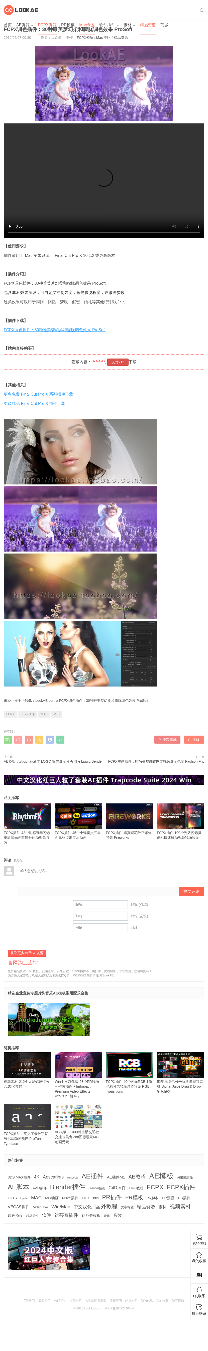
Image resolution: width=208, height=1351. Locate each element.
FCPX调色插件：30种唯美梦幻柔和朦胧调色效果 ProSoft (55, 330)
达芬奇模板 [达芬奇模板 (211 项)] (91, 1215)
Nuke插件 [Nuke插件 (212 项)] (70, 1198)
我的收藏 (162, 1300)
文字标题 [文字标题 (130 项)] (127, 1207)
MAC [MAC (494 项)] (36, 1197)
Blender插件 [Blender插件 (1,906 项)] (67, 1187)
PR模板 (68, 25)
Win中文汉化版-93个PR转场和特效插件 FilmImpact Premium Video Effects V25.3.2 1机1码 (78, 1075)
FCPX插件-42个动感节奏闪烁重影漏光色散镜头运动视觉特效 (27, 824)
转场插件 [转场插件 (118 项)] (32, 1216)
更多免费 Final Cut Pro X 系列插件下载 (38, 394)
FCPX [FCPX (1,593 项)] (155, 1187)
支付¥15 (118, 362)
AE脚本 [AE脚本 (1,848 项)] (18, 1187)
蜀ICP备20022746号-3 (120, 1308)
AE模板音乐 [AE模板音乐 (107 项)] (185, 1177)
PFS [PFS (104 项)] (95, 1198)
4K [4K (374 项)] (37, 1176)
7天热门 (29, 1300)
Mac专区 (87, 25)
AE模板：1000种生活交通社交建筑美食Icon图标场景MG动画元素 (78, 1124)
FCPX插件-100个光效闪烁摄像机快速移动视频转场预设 (180, 821)
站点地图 (131, 1300)
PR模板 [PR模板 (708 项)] (134, 1197)
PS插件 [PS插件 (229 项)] (184, 1198)
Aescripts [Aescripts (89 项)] (72, 1177)
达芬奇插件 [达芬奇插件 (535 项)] (66, 1215)
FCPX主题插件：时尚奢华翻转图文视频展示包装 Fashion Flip (156, 761)
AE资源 (23, 25)
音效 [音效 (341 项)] (117, 1215)
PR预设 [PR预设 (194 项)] (168, 1198)
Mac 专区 (103, 38)
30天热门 (44, 1300)
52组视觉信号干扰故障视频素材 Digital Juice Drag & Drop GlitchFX (180, 1072)
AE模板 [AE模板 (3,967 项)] (161, 1176)
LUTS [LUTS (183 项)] (12, 1198)
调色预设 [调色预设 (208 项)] (15, 1216)
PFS (57, 714)
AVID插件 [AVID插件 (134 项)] (40, 1188)
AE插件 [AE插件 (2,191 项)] (92, 1176)
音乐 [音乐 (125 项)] (107, 1216)
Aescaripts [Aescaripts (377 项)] (53, 1176)
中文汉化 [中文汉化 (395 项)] (83, 1206)
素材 (128, 25)
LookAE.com (45, 701)
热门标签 (60, 1300)
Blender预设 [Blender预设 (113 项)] (97, 1188)
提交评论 (191, 891)
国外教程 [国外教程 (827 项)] (106, 1206)
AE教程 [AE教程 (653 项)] (137, 1176)
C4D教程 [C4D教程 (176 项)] (136, 1188)
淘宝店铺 (178, 1300)
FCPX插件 (28, 714)
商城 (164, 25)
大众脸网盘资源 (95, 1300)
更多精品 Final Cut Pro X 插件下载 (34, 403)
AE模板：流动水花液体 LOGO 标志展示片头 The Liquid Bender (53, 761)
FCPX (10, 714)
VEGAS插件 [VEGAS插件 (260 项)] (19, 1207)
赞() (194, 739)
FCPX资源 (47, 25)
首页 (8, 25)
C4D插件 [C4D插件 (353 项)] (117, 1187)
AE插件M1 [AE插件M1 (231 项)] (116, 1177)
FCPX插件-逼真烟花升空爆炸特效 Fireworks (129, 821)
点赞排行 (76, 1300)
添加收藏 (167, 739)
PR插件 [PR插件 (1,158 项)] (112, 1197)
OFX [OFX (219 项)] (85, 1198)
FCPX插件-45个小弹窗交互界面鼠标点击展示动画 (78, 821)
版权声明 (116, 1300)
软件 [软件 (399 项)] (46, 1215)
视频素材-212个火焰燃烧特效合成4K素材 (27, 1070)
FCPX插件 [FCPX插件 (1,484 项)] (181, 1187)
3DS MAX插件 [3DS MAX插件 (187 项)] (19, 1177)
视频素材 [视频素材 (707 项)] (180, 1206)
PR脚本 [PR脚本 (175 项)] (152, 1198)
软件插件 (107, 25)
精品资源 (148, 25)
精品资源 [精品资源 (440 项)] (146, 1206)
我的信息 (147, 1300)
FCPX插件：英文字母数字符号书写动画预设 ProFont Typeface (27, 1124)
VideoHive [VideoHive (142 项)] (40, 1207)
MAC (44, 714)
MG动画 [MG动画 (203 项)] (52, 1198)
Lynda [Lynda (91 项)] (24, 1198)
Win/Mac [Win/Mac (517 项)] (60, 1206)
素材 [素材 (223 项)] (162, 1207)
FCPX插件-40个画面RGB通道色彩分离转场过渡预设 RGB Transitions (129, 1072)
